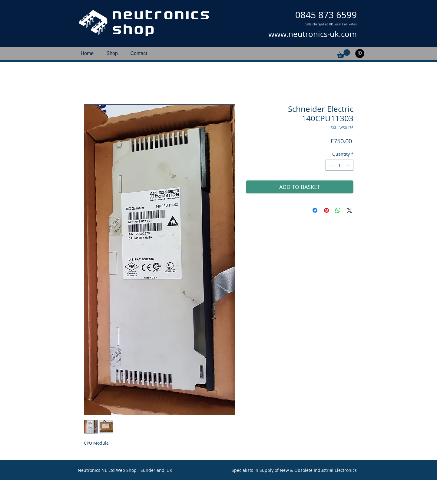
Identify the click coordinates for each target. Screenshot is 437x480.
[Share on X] (349, 210)
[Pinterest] (359, 53)
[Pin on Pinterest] (326, 210)
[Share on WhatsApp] (338, 210)
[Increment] (349, 165)
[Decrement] (330, 165)
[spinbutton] (339, 165)
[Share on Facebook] (315, 210)
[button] (343, 53)
